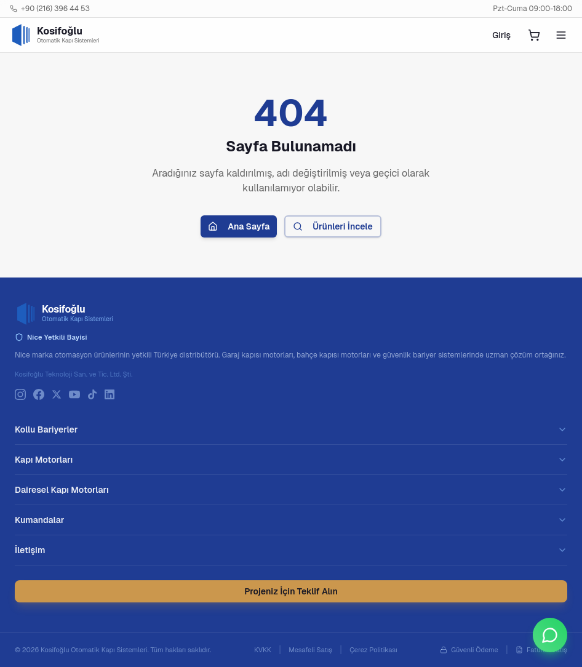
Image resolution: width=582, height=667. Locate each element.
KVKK (262, 649)
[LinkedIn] (109, 394)
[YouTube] (74, 394)
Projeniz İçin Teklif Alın (291, 591)
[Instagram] (20, 394)
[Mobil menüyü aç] (561, 35)
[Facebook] (38, 394)
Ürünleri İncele (332, 226)
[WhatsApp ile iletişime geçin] (550, 635)
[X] (57, 394)
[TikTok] (92, 394)
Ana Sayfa (238, 226)
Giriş (501, 35)
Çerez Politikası (373, 649)
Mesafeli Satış (310, 649)
